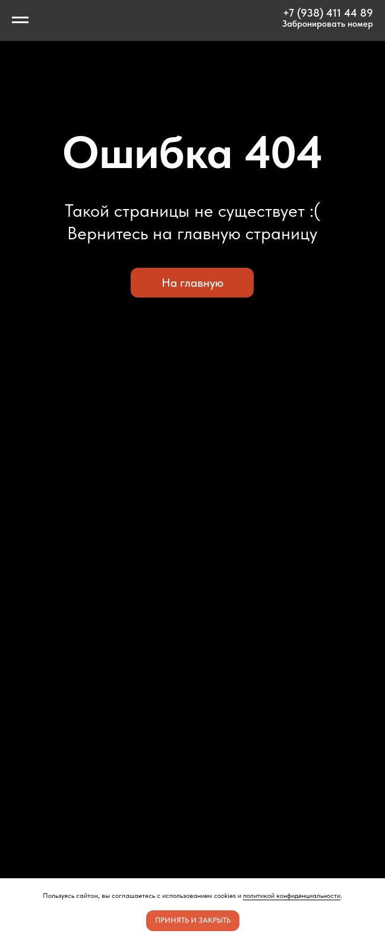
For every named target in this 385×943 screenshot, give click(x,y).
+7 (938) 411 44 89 (328, 13)
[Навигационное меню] (20, 20)
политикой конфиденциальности (291, 895)
